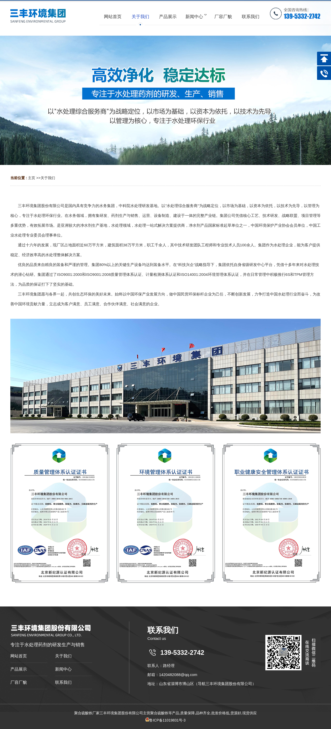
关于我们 (48, 178)
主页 (31, 178)
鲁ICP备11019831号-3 (165, 720)
